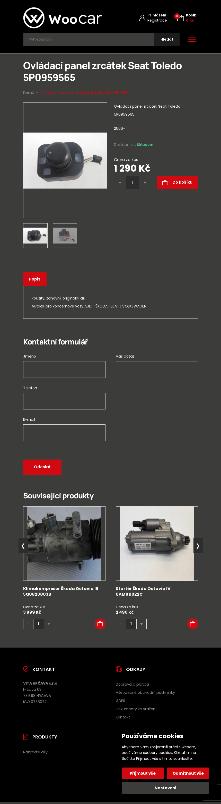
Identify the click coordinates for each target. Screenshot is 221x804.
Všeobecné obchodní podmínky (145, 693)
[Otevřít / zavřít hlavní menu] (192, 40)
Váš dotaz (125, 357)
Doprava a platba (132, 685)
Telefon (30, 388)
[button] (100, 625)
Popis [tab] (35, 280)
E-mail (29, 420)
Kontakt (123, 718)
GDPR (120, 702)
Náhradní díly (35, 753)
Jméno (29, 357)
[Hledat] (166, 40)
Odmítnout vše (188, 773)
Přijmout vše (143, 773)
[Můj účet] (153, 18)
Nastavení (165, 788)
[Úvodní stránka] (62, 18)
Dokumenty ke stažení (136, 710)
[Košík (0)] (186, 18)
